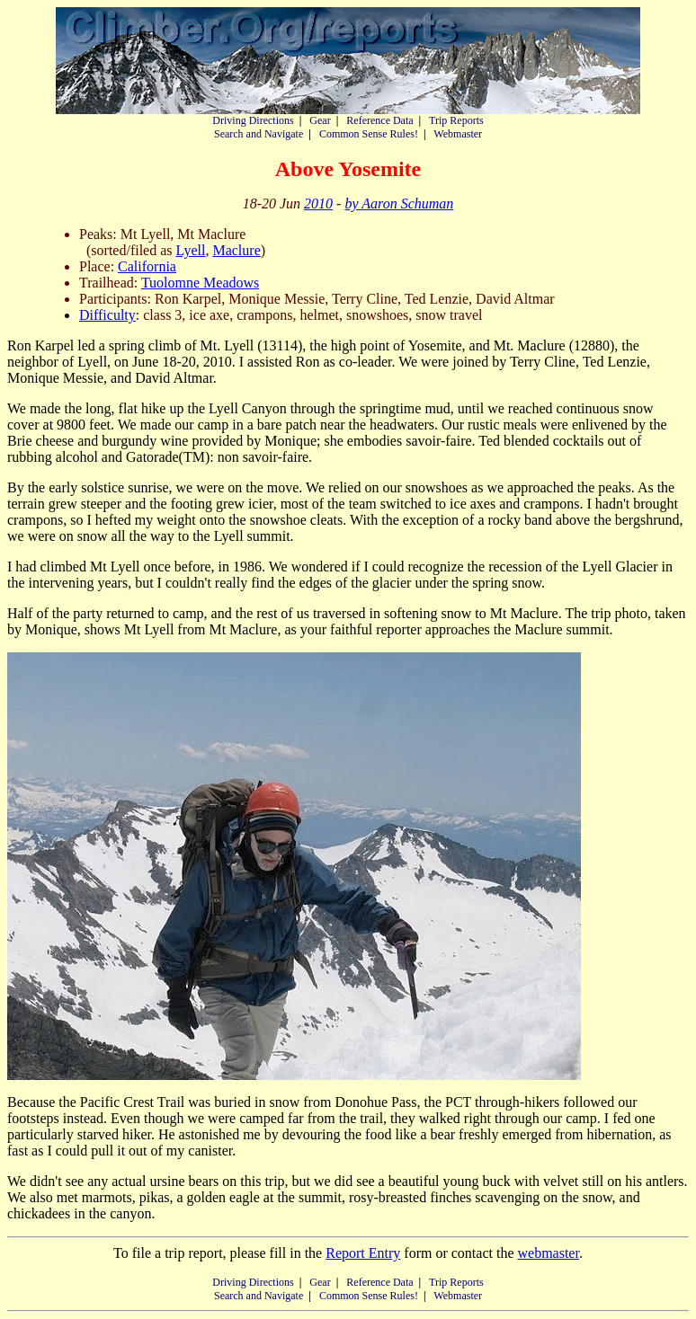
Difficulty (107, 315)
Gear (319, 120)
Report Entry (363, 1253)
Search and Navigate (258, 134)
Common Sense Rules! (368, 134)
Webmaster (457, 134)
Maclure (236, 250)
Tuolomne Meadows (200, 282)
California (147, 266)
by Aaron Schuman (398, 203)
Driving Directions (252, 120)
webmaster (547, 1253)
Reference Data (379, 120)
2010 (318, 203)
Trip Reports (456, 120)
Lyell (191, 250)
